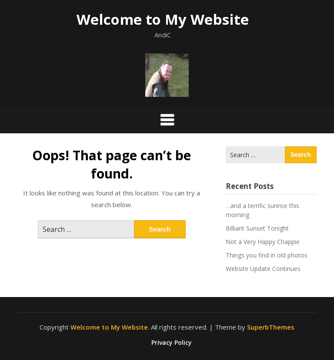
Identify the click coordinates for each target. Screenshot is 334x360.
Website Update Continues (263, 268)
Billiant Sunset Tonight (257, 228)
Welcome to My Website (163, 19)
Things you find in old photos (266, 255)
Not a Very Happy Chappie (263, 242)
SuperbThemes (270, 327)
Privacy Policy (171, 343)
